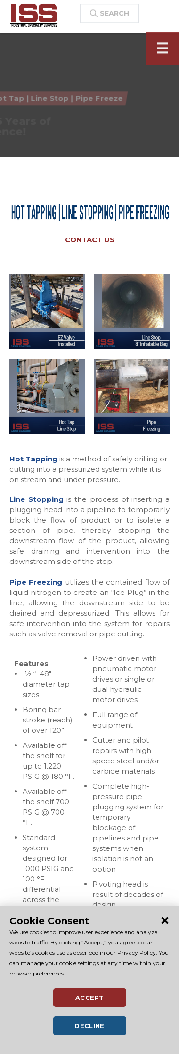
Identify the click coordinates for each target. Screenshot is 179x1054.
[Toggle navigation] (162, 53)
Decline (89, 1026)
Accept (89, 997)
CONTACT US (89, 239)
